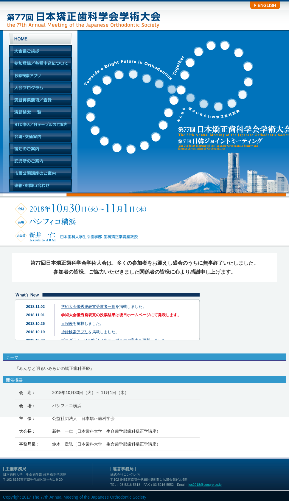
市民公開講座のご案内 (40, 173)
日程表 (67, 324)
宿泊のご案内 (40, 149)
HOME (40, 39)
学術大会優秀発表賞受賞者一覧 (88, 307)
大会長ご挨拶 (40, 51)
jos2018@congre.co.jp (205, 484)
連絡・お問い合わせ (40, 185)
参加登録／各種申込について (40, 63)
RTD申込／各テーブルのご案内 (40, 124)
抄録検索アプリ (40, 75)
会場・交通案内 (40, 137)
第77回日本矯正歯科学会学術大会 (82, 15)
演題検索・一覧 (40, 112)
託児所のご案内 (40, 161)
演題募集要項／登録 (40, 100)
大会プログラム (40, 88)
